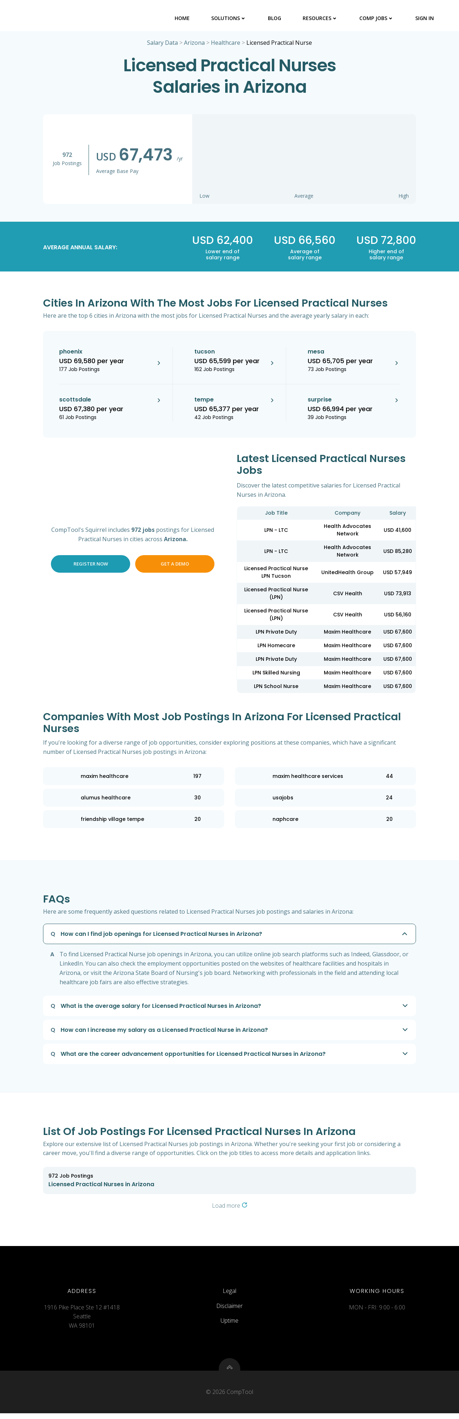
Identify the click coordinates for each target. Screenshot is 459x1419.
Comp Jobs (377, 17)
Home (182, 17)
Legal (229, 1294)
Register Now (91, 565)
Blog (274, 17)
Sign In (425, 17)
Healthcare (225, 44)
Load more (229, 1207)
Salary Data (162, 44)
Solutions (229, 17)
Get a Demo (175, 565)
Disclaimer (229, 1309)
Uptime (229, 1324)
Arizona (194, 44)
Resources (320, 17)
